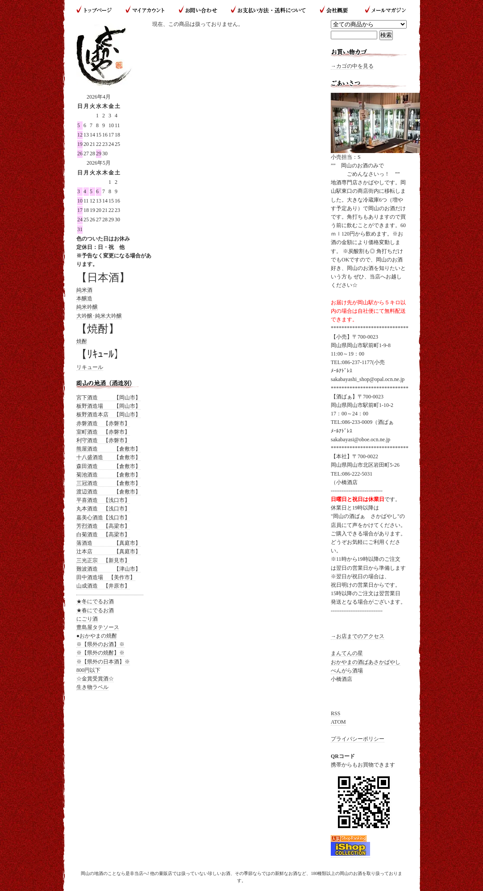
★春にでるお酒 (95, 610)
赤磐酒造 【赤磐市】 (103, 423)
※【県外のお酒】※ (100, 644)
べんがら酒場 (347, 670)
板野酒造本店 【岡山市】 (108, 414)
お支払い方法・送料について (268, 10)
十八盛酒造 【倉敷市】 (108, 457)
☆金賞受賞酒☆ (95, 679)
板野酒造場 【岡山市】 (108, 406)
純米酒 (84, 290)
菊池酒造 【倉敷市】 (108, 475)
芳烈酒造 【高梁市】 (103, 526)
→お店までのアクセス (357, 636)
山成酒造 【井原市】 (103, 586)
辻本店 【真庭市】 (108, 551)
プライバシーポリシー (357, 739)
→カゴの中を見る (352, 66)
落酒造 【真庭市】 (108, 543)
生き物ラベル (92, 687)
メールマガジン (382, 10)
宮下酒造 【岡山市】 (108, 397)
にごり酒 (87, 619)
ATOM (338, 722)
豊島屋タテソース (97, 627)
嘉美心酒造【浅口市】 (103, 517)
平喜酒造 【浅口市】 (103, 500)
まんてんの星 (347, 653)
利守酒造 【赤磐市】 (103, 440)
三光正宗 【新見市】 (103, 560)
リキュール (89, 367)
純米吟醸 (87, 307)
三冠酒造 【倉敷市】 (108, 483)
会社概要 (334, 10)
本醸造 (84, 298)
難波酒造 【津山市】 (108, 569)
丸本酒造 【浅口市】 (103, 509)
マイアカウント (145, 10)
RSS (335, 713)
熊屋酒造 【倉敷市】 (108, 449)
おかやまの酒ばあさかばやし (365, 662)
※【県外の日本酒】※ (103, 662)
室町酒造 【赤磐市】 (103, 432)
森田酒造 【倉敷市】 (108, 466)
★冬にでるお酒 (95, 601)
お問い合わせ (198, 10)
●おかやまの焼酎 (96, 636)
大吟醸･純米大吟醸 (99, 316)
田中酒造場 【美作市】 (105, 577)
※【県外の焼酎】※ (100, 653)
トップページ (97, 10)
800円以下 (88, 670)
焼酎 (81, 341)
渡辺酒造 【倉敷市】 (108, 492)
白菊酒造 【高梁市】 (103, 534)
